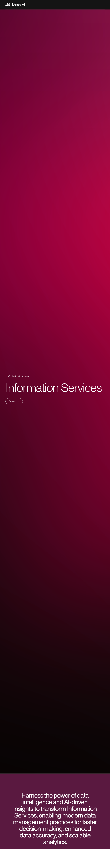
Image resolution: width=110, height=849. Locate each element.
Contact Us (14, 401)
